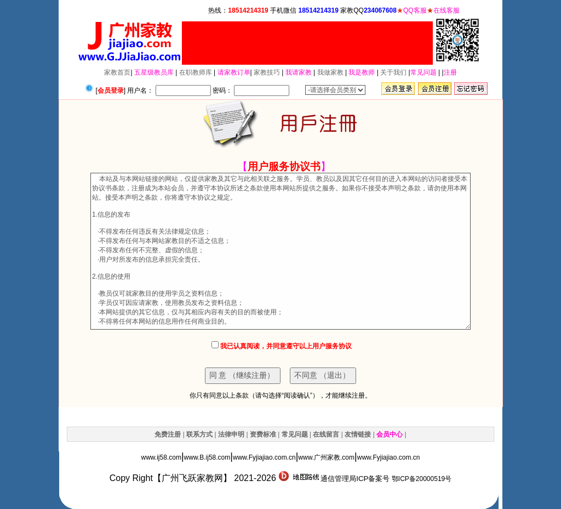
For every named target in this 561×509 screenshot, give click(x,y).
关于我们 (393, 72)
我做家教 (330, 72)
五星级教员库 (154, 72)
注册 (450, 72)
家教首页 (117, 72)
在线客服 (446, 10)
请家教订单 (233, 72)
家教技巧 (267, 72)
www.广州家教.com (326, 457)
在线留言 (326, 434)
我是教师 (361, 72)
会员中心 (389, 434)
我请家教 (298, 72)
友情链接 (358, 434)
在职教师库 (195, 72)
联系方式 (199, 434)
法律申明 (231, 434)
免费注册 (167, 434)
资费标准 (263, 434)
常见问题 (423, 72)
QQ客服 (415, 10)
